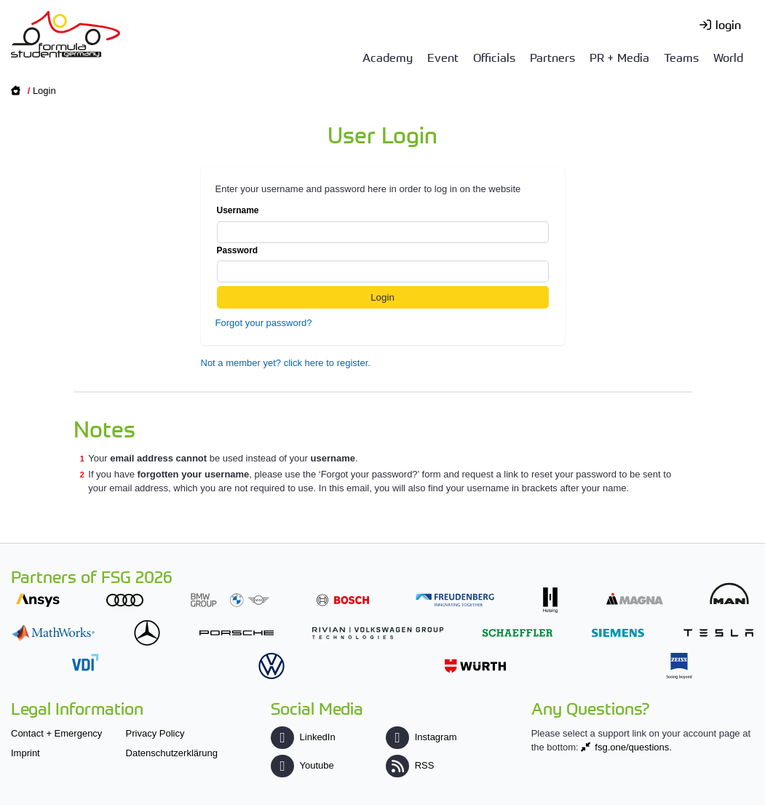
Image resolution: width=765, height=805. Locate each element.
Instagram (421, 736)
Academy (387, 56)
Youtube (302, 765)
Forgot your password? (263, 322)
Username (383, 224)
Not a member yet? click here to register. (285, 362)
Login (44, 90)
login (728, 24)
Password (383, 264)
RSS (410, 765)
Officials (494, 56)
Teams (681, 56)
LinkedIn (303, 736)
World (728, 56)
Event (443, 56)
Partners (552, 56)
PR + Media (619, 56)
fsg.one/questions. (633, 747)
